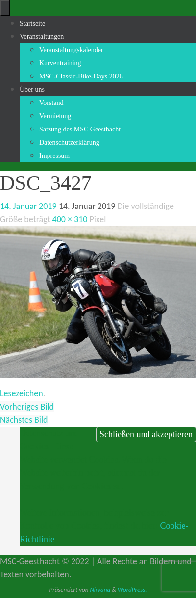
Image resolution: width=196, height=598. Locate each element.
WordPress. (132, 589)
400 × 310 (70, 219)
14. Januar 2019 (28, 206)
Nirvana (100, 589)
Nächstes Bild (24, 420)
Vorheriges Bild (27, 406)
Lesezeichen (21, 393)
